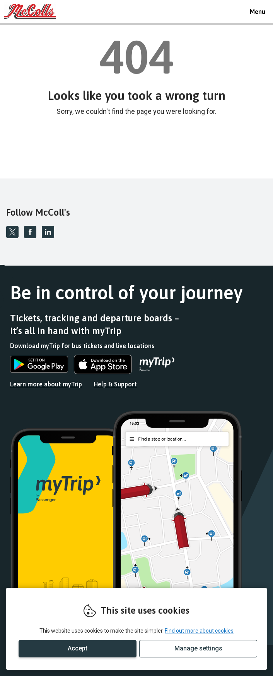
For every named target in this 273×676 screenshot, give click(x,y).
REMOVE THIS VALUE (33, 11)
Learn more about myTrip (46, 384)
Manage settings (198, 648)
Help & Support (115, 384)
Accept (77, 648)
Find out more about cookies (199, 631)
